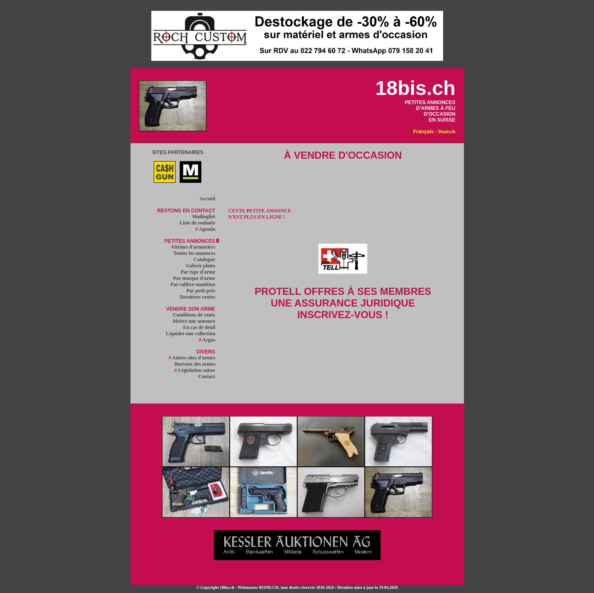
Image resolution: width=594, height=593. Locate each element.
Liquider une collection (192, 333)
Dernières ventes (199, 297)
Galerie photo (202, 266)
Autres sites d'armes (193, 358)
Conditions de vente (196, 315)
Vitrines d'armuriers (195, 247)
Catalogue (206, 259)
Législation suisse (196, 370)
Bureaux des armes (197, 364)
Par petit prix (202, 291)
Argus (209, 340)
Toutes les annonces (196, 253)
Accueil (209, 199)
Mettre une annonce (196, 321)
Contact (208, 376)
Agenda (207, 229)
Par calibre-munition (194, 284)
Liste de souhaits (199, 223)
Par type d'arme (199, 272)
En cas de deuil (201, 327)
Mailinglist (205, 216)
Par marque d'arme (196, 278)
